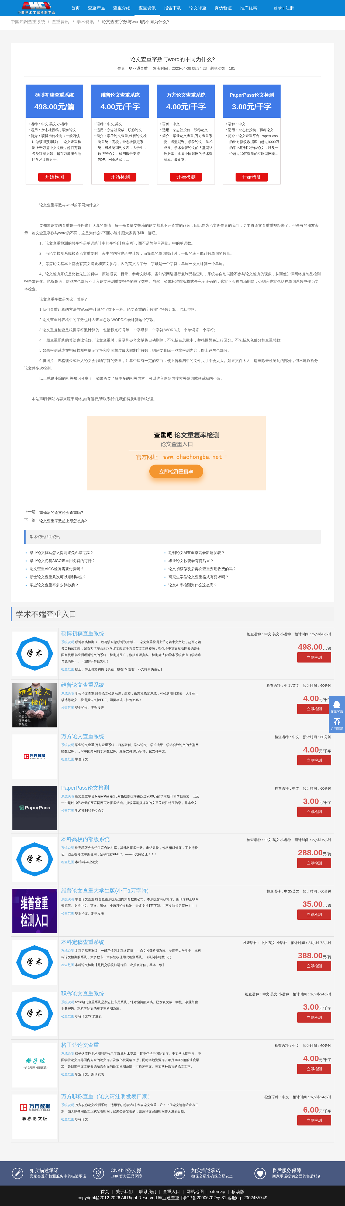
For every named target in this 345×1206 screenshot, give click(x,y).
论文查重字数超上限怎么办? (63, 521)
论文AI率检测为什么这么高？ (192, 585)
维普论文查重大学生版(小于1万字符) (105, 891)
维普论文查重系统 (82, 685)
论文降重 (197, 8)
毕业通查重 (138, 68)
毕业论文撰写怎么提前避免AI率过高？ (62, 552)
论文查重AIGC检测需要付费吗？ (57, 569)
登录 (277, 8)
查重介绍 (121, 8)
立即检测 (314, 657)
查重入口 (171, 1191)
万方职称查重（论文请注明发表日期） (107, 1096)
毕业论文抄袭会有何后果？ (191, 561)
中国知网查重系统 (28, 21)
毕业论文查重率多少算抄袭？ (54, 585)
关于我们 (124, 1191)
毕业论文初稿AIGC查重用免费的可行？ (62, 561)
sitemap (217, 1191)
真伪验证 (223, 8)
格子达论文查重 (80, 1045)
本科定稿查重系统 (82, 942)
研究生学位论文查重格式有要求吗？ (198, 577)
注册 (289, 8)
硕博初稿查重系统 (82, 633)
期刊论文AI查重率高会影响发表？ (196, 552)
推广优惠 (248, 8)
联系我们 (147, 1191)
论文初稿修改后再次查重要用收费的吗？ (202, 569)
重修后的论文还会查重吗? (61, 512)
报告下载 (172, 8)
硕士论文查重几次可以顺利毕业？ (58, 577)
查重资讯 (147, 8)
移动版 (238, 1191)
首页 (75, 8)
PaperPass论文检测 (85, 788)
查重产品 (96, 8)
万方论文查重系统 (82, 736)
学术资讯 (86, 21)
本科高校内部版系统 (85, 839)
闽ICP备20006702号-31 (203, 1197)
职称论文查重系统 (82, 993)
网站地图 (195, 1191)
